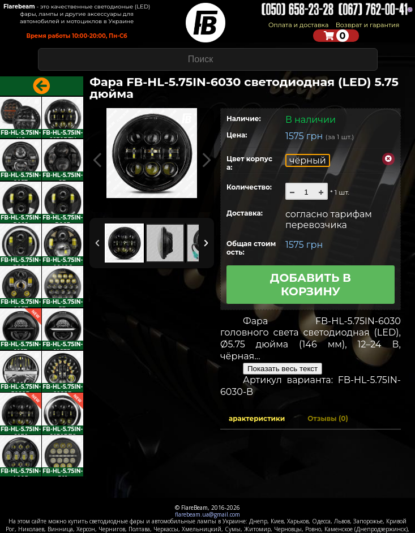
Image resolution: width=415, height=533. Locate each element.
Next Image (206, 160)
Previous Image (97, 160)
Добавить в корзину (310, 284)
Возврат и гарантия (368, 25)
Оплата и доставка (298, 25)
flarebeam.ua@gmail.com (207, 514)
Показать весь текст (282, 368)
